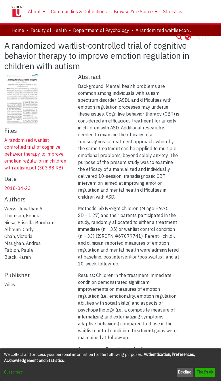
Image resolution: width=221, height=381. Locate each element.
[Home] (16, 11)
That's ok (205, 372)
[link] (35, 154)
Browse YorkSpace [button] (133, 11)
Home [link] (18, 30)
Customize (13, 372)
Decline (184, 372)
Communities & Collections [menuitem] (79, 11)
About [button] (34, 11)
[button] (179, 36)
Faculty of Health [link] (49, 30)
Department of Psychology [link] (101, 30)
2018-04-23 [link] (17, 188)
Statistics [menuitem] (172, 11)
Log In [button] (200, 37)
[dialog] (110, 365)
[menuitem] (36, 11)
